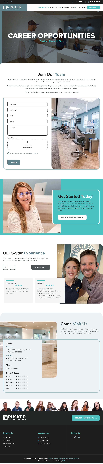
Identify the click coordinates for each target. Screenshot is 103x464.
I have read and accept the (24, 153)
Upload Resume (13, 138)
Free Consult (93, 7)
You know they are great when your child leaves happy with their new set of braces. (17, 291)
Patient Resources (69, 7)
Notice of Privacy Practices (71, 459)
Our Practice (43, 7)
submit (14, 162)
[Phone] (28, 121)
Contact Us (82, 7)
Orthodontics (55, 7)
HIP (63, 461)
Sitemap (50, 459)
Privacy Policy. (33, 153)
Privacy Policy (58, 459)
